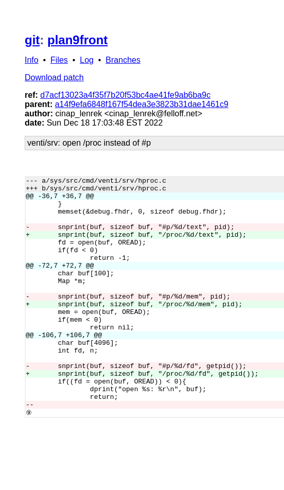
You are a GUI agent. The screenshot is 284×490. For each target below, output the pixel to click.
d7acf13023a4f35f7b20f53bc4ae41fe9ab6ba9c (125, 95)
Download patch (54, 77)
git (32, 40)
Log (87, 60)
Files (59, 60)
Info (32, 60)
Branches (122, 60)
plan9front (77, 40)
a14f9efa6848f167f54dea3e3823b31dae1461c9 (141, 104)
